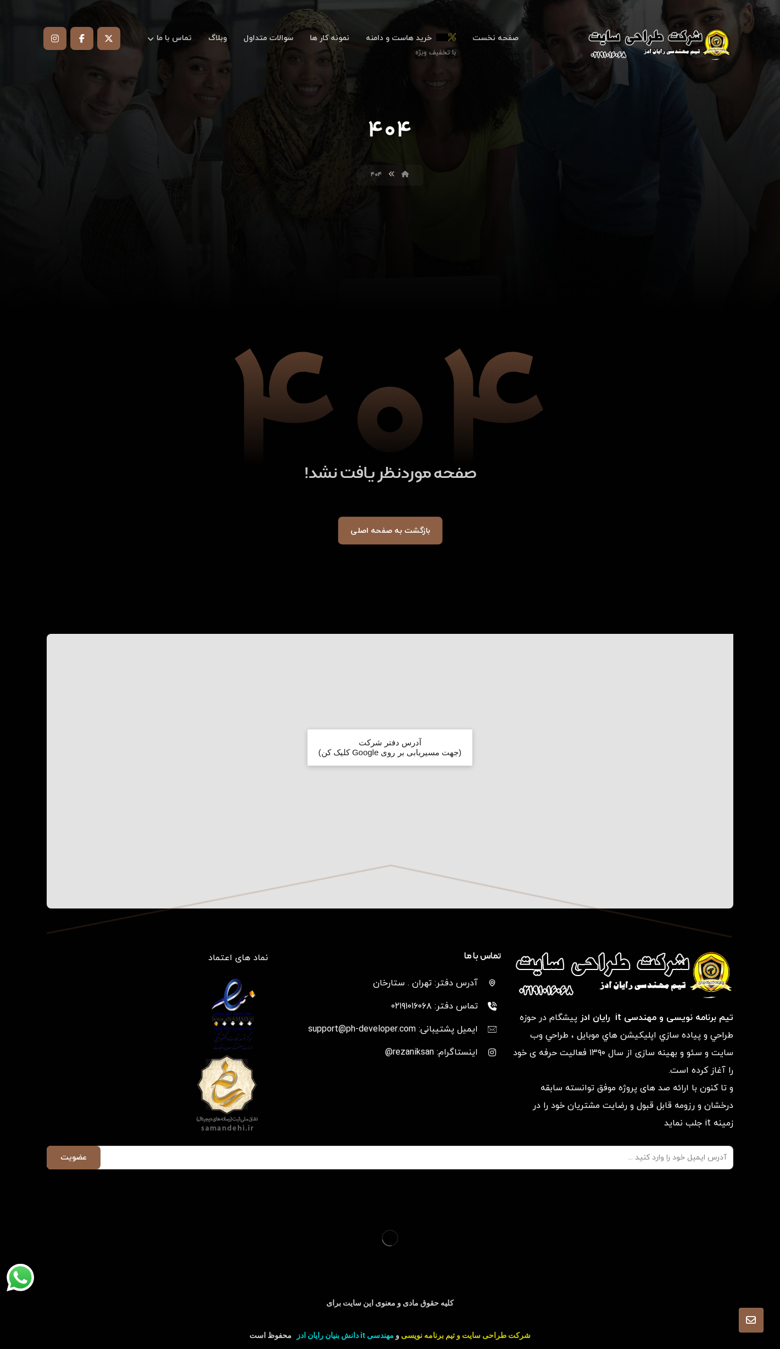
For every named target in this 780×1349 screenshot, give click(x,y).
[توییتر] (108, 38)
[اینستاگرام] (54, 38)
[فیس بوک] (81, 38)
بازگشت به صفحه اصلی (390, 530)
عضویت (73, 1157)
